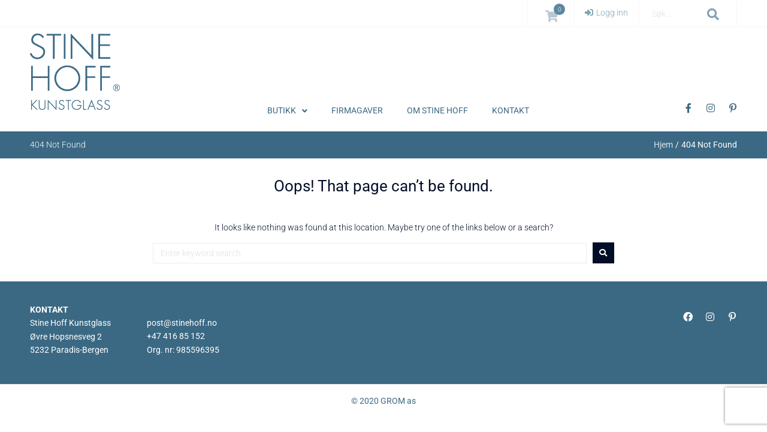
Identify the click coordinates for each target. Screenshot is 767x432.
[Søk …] (674, 14)
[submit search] (713, 14)
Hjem (663, 144)
